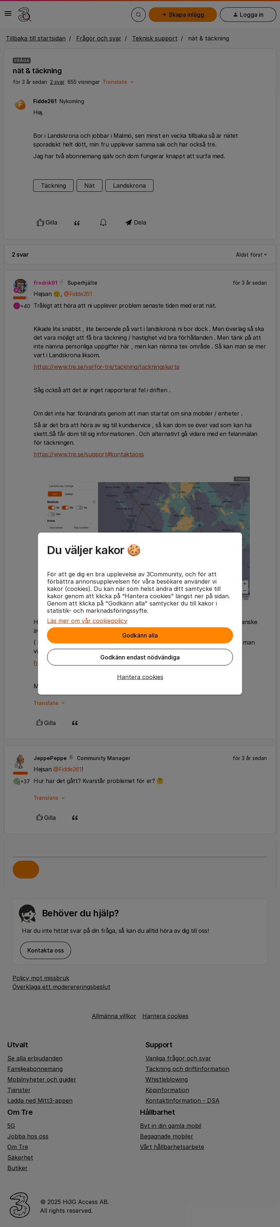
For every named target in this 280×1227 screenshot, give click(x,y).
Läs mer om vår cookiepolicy (87, 620)
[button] (140, 676)
